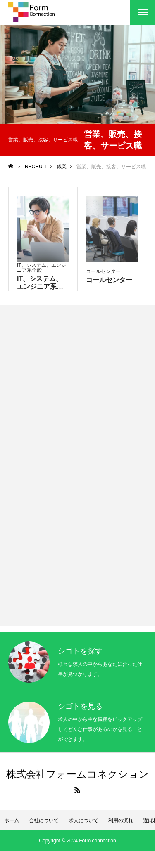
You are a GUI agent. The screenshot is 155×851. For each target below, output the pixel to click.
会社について (44, 820)
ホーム (11, 820)
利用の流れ (120, 820)
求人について (83, 820)
